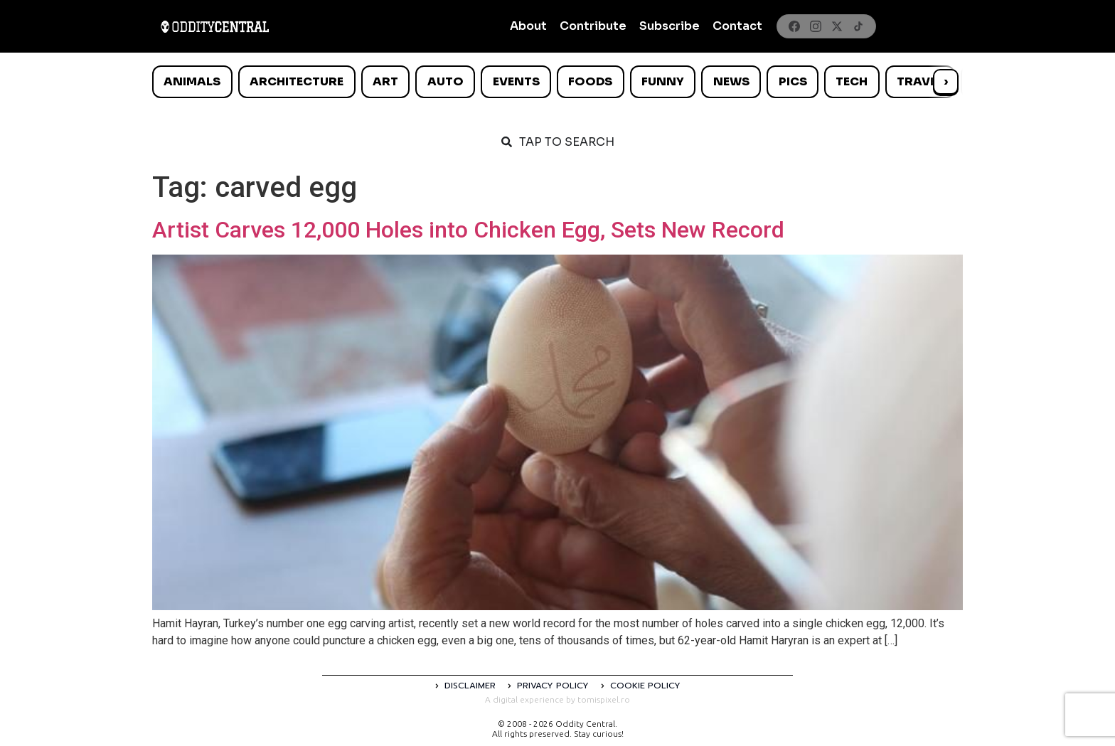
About (528, 25)
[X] (837, 26)
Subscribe (669, 25)
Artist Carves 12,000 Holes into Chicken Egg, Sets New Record (468, 229)
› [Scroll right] (946, 81)
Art (385, 81)
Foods (590, 81)
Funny (662, 81)
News (731, 81)
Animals (192, 81)
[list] (557, 82)
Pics (793, 81)
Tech (852, 81)
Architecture (296, 81)
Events (516, 81)
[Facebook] (794, 26)
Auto (445, 81)
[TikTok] (858, 26)
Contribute (593, 25)
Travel (920, 81)
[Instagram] (815, 26)
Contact (737, 25)
